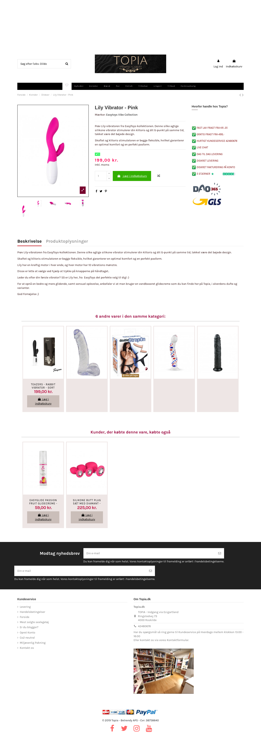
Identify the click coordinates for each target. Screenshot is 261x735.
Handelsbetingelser (32, 612)
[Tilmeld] (219, 553)
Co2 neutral (27, 637)
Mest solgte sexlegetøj (34, 622)
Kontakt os (27, 648)
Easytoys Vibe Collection (121, 114)
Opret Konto (27, 632)
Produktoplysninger (67, 241)
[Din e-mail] (149, 553)
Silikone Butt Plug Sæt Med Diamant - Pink (87, 503)
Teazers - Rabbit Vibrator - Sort (43, 386)
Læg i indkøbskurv (132, 176)
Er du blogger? (29, 627)
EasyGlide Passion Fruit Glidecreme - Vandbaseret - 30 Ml (43, 503)
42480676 (144, 626)
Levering (25, 607)
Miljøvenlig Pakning (32, 643)
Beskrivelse (29, 241)
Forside (24, 617)
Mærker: (100, 114)
